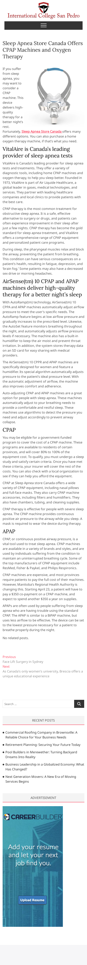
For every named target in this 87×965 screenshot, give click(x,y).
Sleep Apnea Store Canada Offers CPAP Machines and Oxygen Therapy (43, 50)
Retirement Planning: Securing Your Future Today (42, 744)
